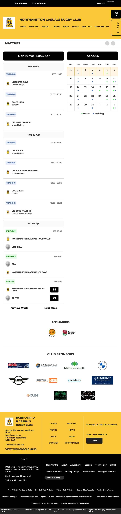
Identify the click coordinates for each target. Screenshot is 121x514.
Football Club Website (44, 490)
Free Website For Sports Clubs (20, 490)
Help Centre (52, 465)
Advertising (76, 465)
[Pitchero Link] (112, 4)
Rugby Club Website (105, 490)
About (64, 465)
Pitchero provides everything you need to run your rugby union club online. (22, 469)
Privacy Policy (72, 471)
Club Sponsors (39, 3)
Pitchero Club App (9, 497)
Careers (88, 465)
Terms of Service (54, 471)
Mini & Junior (20, 3)
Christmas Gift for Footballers (107, 497)
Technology (101, 465)
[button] (22, 26)
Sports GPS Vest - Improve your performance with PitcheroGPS (66, 497)
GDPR (113, 465)
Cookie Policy (88, 471)
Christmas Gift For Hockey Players (75, 503)
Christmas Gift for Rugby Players (45, 503)
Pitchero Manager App (29, 497)
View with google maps (20, 449)
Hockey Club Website (85, 490)
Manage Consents (107, 471)
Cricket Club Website (64, 490)
